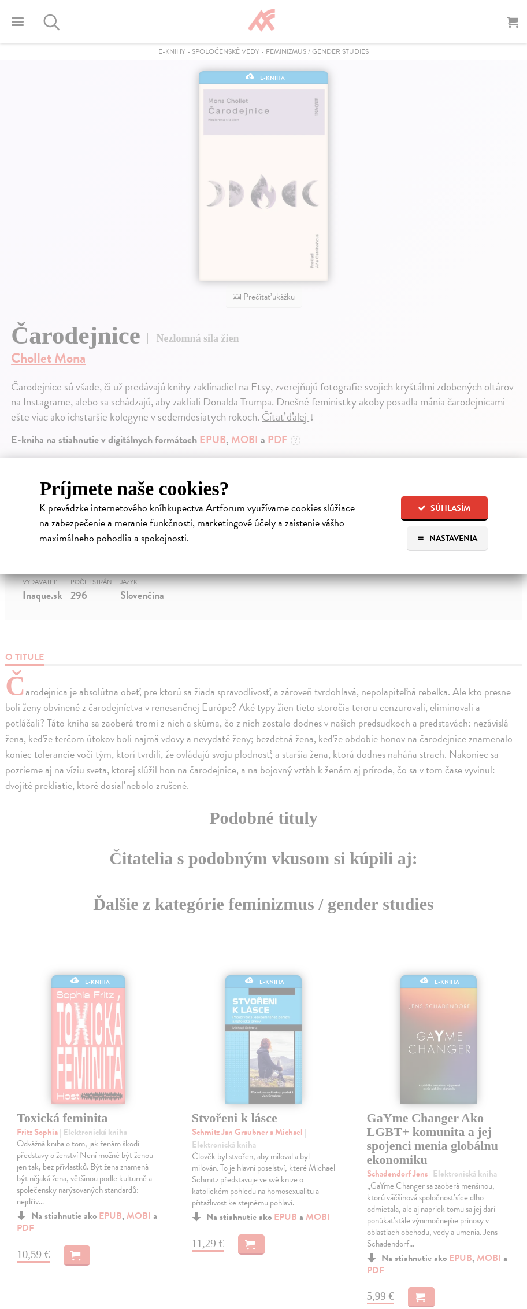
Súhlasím (444, 508)
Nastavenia (447, 538)
